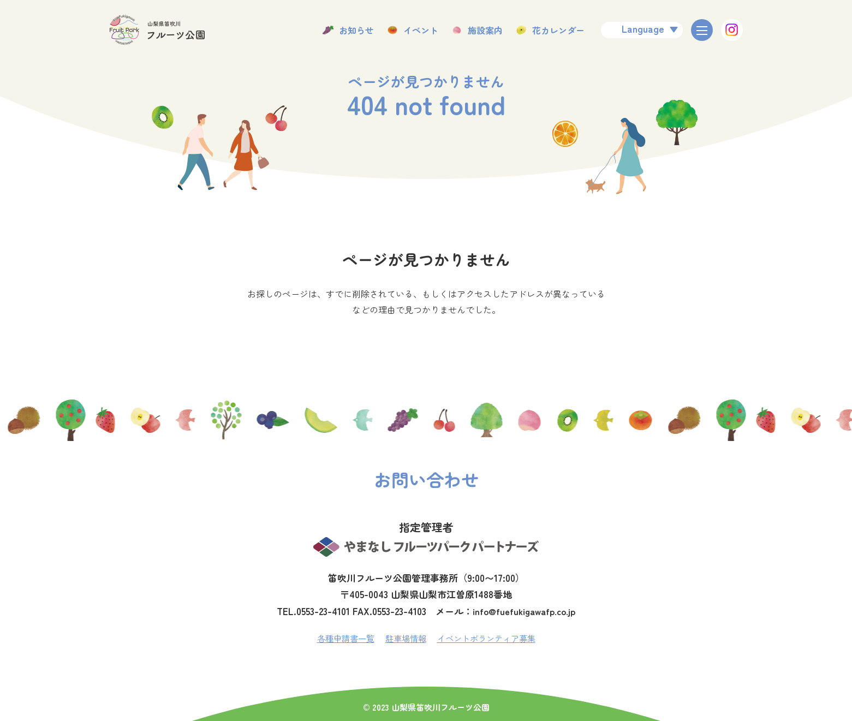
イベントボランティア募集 (489, 638)
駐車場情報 (404, 638)
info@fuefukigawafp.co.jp (524, 611)
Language (643, 28)
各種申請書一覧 (341, 638)
